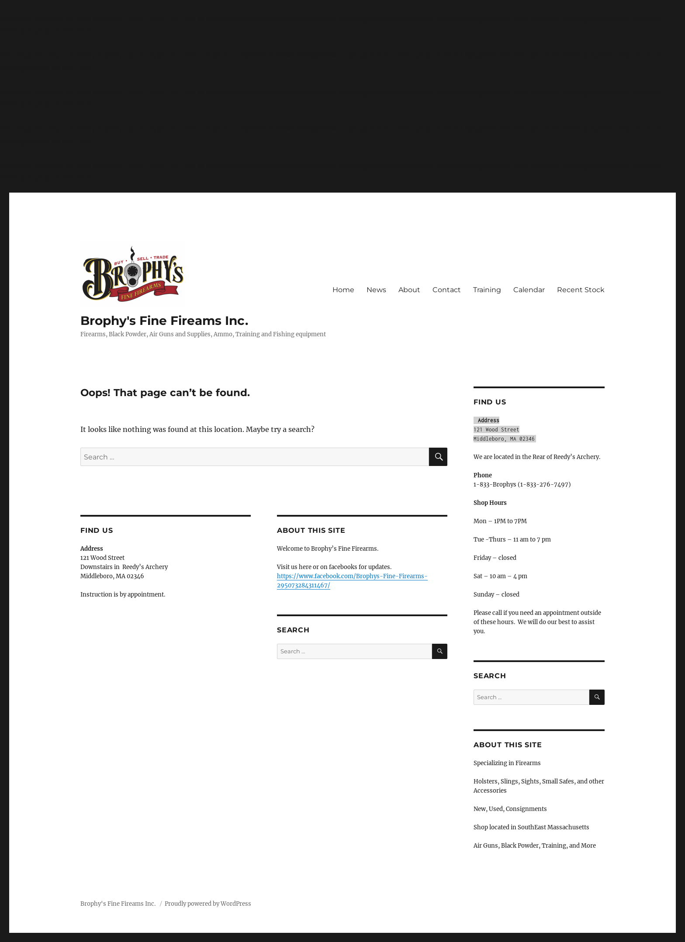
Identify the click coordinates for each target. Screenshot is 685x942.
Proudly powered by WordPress (208, 903)
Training (487, 290)
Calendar (529, 290)
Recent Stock (581, 290)
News (376, 290)
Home (343, 290)
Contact (446, 290)
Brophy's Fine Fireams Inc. (164, 320)
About (409, 290)
